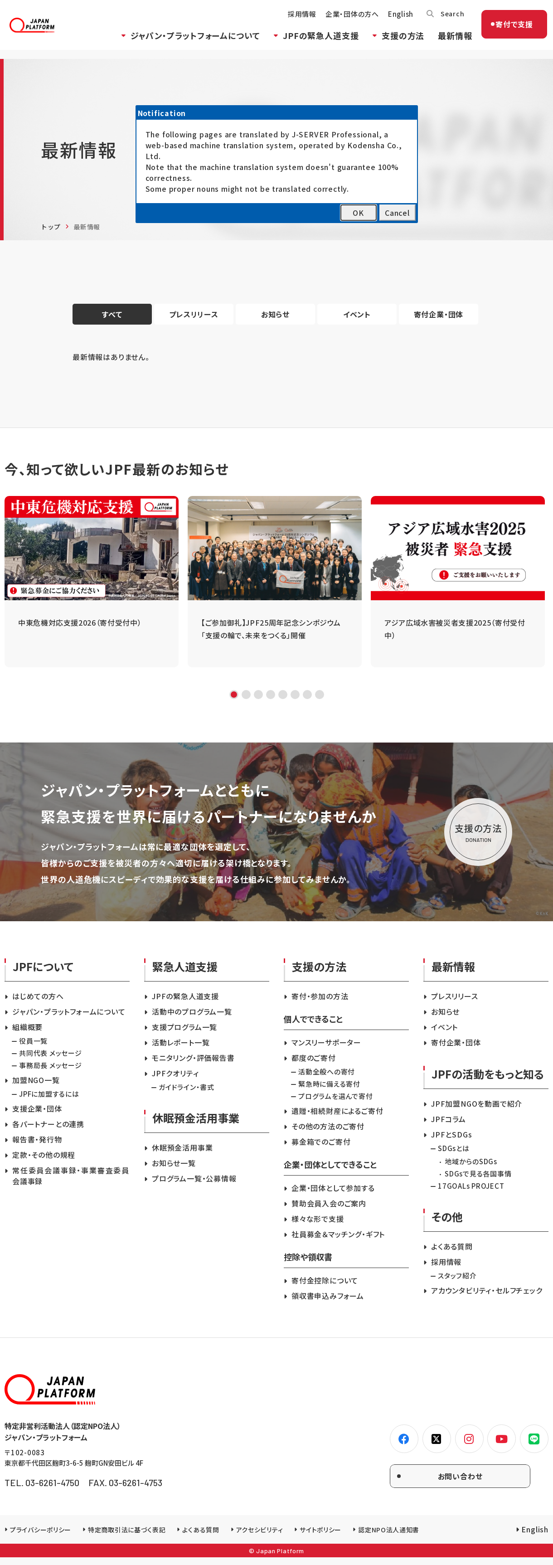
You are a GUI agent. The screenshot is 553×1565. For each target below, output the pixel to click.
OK (358, 212)
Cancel (397, 212)
